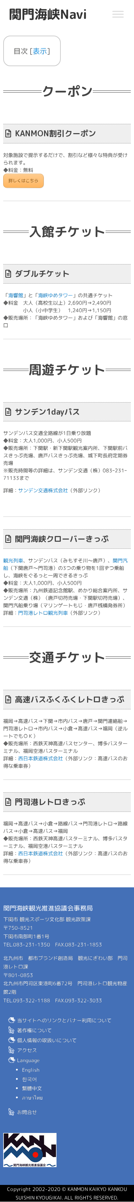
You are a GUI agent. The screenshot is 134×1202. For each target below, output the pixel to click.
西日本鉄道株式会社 (40, 758)
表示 (40, 51)
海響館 (15, 295)
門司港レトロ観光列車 (43, 612)
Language (28, 1060)
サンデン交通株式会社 (43, 490)
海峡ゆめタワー (55, 295)
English (30, 1069)
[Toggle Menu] (118, 14)
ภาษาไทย (32, 1097)
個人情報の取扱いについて (47, 1040)
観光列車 (13, 560)
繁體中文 (32, 1088)
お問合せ (27, 1112)
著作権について (34, 1030)
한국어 (29, 1079)
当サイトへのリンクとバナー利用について (64, 1020)
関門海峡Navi (48, 14)
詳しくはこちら (23, 181)
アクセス (27, 1050)
